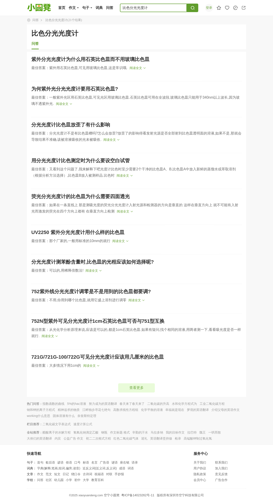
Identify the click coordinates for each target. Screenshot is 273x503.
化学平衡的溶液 (152, 410)
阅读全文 (136, 67)
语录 (135, 462)
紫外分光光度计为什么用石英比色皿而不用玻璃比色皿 (90, 59)
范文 (49, 474)
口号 (77, 462)
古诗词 (87, 474)
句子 (85, 8)
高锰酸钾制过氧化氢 (198, 438)
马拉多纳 (157, 432)
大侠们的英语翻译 (39, 438)
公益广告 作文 (73, 438)
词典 (99, 8)
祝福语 (99, 474)
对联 (109, 474)
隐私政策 (200, 474)
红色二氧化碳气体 (126, 438)
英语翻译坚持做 (161, 438)
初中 (77, 480)
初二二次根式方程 (98, 438)
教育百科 (97, 480)
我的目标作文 (175, 432)
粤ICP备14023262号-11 (137, 495)
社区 (49, 480)
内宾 (58, 438)
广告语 (104, 462)
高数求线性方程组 (125, 410)
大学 (86, 480)
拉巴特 (192, 432)
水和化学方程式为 (184, 403)
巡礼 (144, 438)
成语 (122, 468)
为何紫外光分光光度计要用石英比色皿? (74, 89)
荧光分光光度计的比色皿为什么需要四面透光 (80, 196)
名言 (94, 462)
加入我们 (221, 468)
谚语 (60, 462)
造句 (40, 462)
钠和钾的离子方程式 (41, 410)
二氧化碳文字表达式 (57, 424)
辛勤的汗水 (140, 432)
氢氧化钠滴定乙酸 (85, 432)
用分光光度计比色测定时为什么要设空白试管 (80, 160)
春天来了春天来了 (132, 403)
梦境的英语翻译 (198, 410)
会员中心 (200, 480)
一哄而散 (214, 432)
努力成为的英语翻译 (103, 403)
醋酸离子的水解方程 (57, 432)
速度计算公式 (82, 424)
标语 (86, 462)
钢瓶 (104, 432)
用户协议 (200, 468)
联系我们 (221, 462)
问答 (109, 8)
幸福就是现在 (174, 410)
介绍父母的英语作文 (225, 410)
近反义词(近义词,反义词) (100, 468)
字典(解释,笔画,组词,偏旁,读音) (58, 468)
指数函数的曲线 (53, 403)
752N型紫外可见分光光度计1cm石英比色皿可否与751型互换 (97, 321)
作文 (72, 8)
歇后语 (50, 462)
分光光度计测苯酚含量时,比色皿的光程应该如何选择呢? (92, 262)
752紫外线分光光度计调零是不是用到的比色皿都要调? (91, 291)
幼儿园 (59, 480)
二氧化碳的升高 (158, 403)
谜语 (114, 462)
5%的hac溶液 (76, 403)
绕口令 (76, 474)
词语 (131, 468)
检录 (178, 438)
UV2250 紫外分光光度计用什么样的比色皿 (77, 232)
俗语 (69, 462)
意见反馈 (221, 474)
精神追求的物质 (69, 410)
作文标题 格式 (120, 432)
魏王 (202, 432)
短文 (57, 474)
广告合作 (221, 480)
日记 (66, 474)
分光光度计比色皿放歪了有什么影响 (70, 125)
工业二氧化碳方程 (212, 403)
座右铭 (124, 462)
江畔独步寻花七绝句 (96, 410)
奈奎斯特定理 (86, 416)
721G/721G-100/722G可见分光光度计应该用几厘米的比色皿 (97, 357)
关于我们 (200, 462)
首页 (61, 8)
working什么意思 (38, 416)
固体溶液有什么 (64, 416)
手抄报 (119, 474)
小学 (69, 480)
